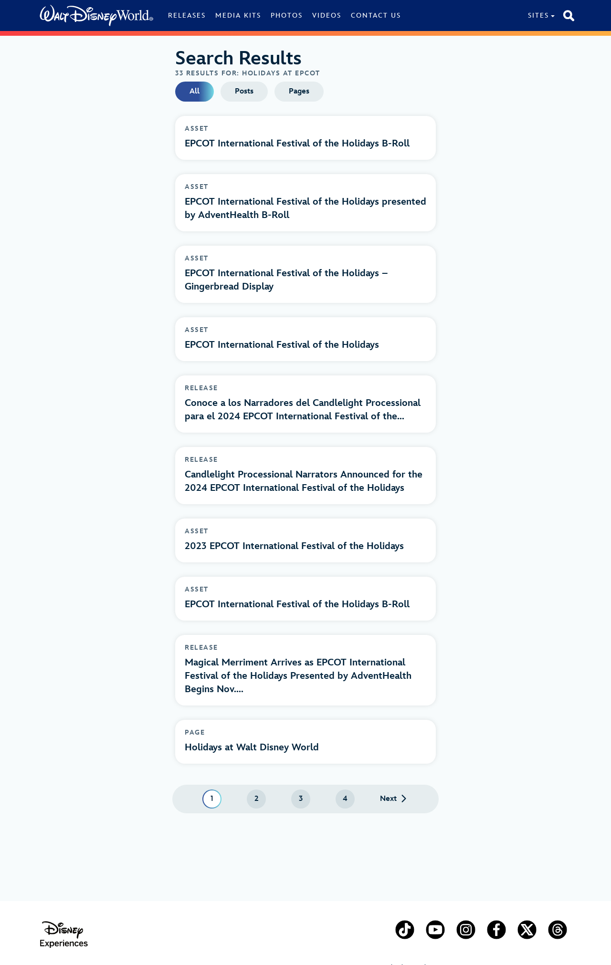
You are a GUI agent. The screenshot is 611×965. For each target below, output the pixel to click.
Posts (244, 91)
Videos (326, 15)
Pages (299, 91)
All (195, 91)
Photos (287, 15)
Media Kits (238, 15)
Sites (538, 15)
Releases (187, 15)
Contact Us (376, 15)
